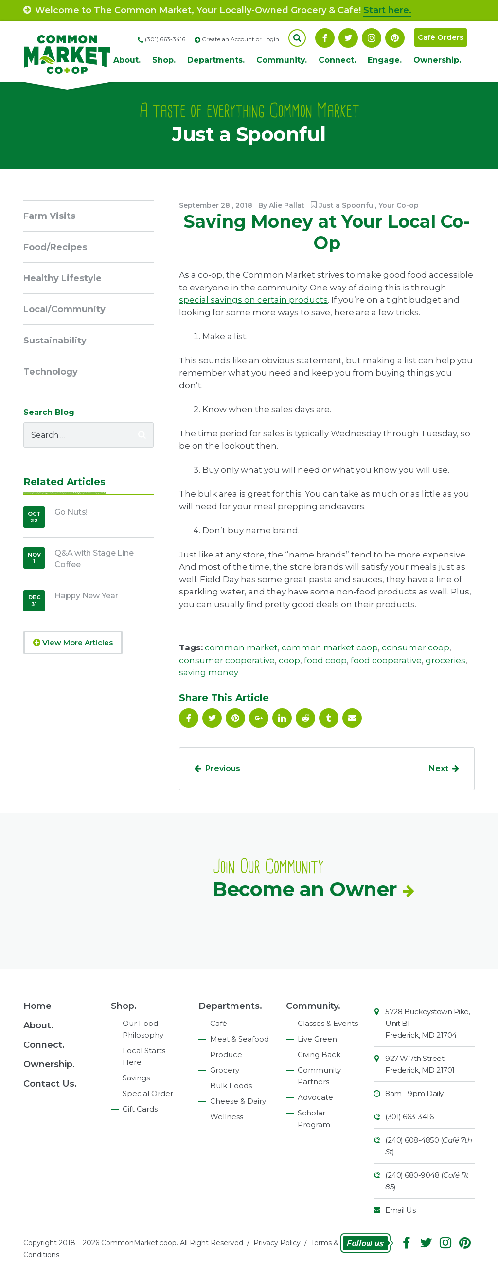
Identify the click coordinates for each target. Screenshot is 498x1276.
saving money (208, 672)
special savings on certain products (253, 300)
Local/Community (64, 309)
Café (218, 1023)
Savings (136, 1077)
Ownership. (437, 60)
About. (127, 60)
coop (289, 660)
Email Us (400, 1210)
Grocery (224, 1070)
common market (241, 647)
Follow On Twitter (348, 38)
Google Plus (258, 718)
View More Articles (73, 642)
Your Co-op (398, 205)
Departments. (216, 60)
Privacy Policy (277, 1243)
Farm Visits (49, 216)
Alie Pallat (286, 205)
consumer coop (415, 647)
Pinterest (395, 38)
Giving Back (319, 1054)
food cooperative (386, 660)
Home (37, 1006)
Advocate (315, 1097)
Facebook (325, 38)
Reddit (305, 718)
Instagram (371, 38)
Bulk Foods (231, 1085)
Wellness (226, 1116)
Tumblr (328, 718)
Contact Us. (50, 1083)
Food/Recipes (55, 247)
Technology (50, 371)
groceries (445, 660)
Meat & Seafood (239, 1038)
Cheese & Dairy (238, 1101)
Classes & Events (328, 1023)
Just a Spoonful (347, 205)
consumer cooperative (227, 660)
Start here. (387, 10)
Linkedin (282, 718)
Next (438, 768)
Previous (222, 768)
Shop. (164, 60)
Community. (281, 60)
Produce (226, 1054)
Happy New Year (86, 595)
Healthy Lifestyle (62, 278)
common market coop (330, 647)
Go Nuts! (71, 512)
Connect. (337, 60)
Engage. (385, 60)
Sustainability (55, 340)
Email (352, 718)
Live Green (317, 1038)
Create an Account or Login (240, 39)
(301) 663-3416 (409, 1116)
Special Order (148, 1093)
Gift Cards (140, 1109)
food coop (325, 660)
